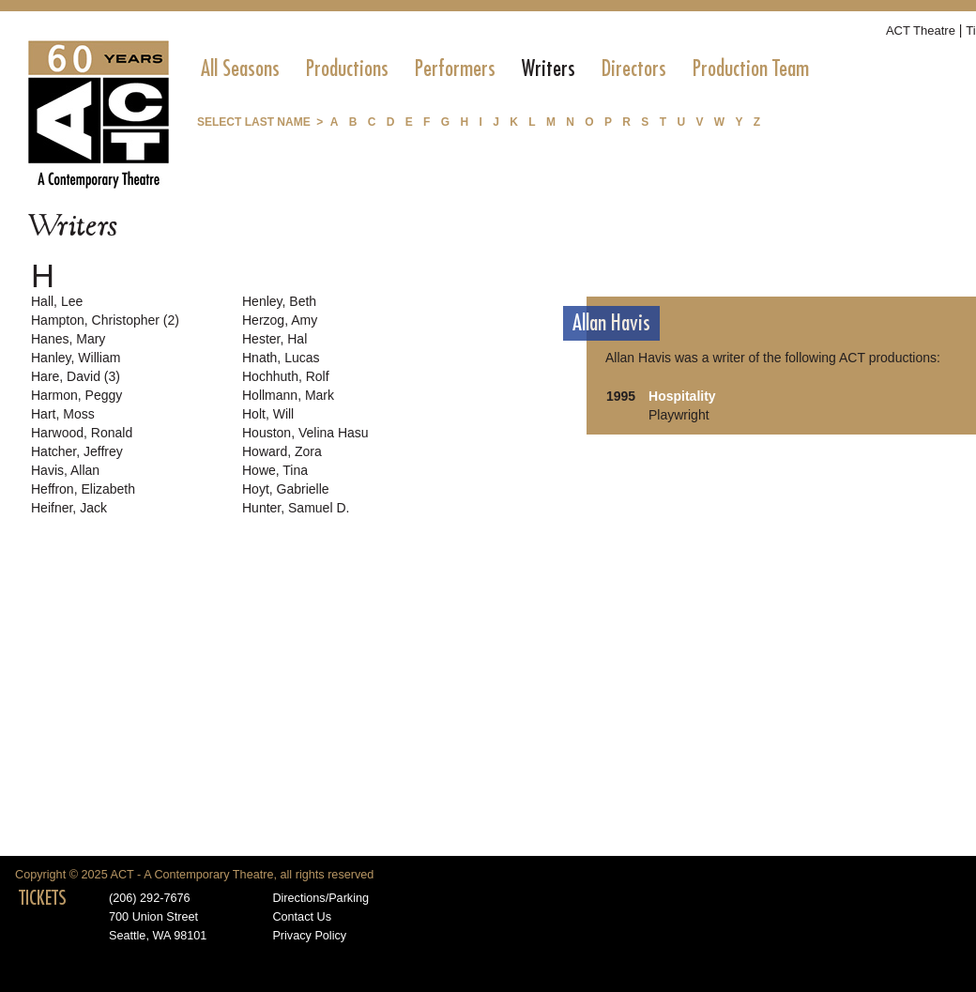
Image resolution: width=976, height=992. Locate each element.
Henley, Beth (279, 301)
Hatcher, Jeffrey (77, 451)
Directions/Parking (320, 898)
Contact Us (301, 916)
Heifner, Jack (69, 507)
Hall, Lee (57, 301)
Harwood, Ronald (81, 432)
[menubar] (505, 68)
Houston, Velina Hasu (305, 432)
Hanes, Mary (68, 338)
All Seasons (240, 68)
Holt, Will (268, 413)
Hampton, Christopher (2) (105, 320)
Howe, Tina (275, 470)
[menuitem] (240, 68)
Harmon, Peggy (76, 395)
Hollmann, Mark (288, 395)
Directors (634, 68)
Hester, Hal (274, 338)
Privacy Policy (309, 935)
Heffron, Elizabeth (83, 488)
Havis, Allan (65, 470)
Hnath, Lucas (281, 357)
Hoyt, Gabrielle (285, 488)
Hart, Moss (63, 413)
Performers (455, 68)
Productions (347, 68)
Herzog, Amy (279, 320)
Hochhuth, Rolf (285, 376)
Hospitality (682, 396)
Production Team (751, 68)
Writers (548, 68)
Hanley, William (75, 357)
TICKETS (43, 898)
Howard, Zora (282, 451)
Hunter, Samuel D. (295, 507)
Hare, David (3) (75, 376)
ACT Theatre (920, 30)
